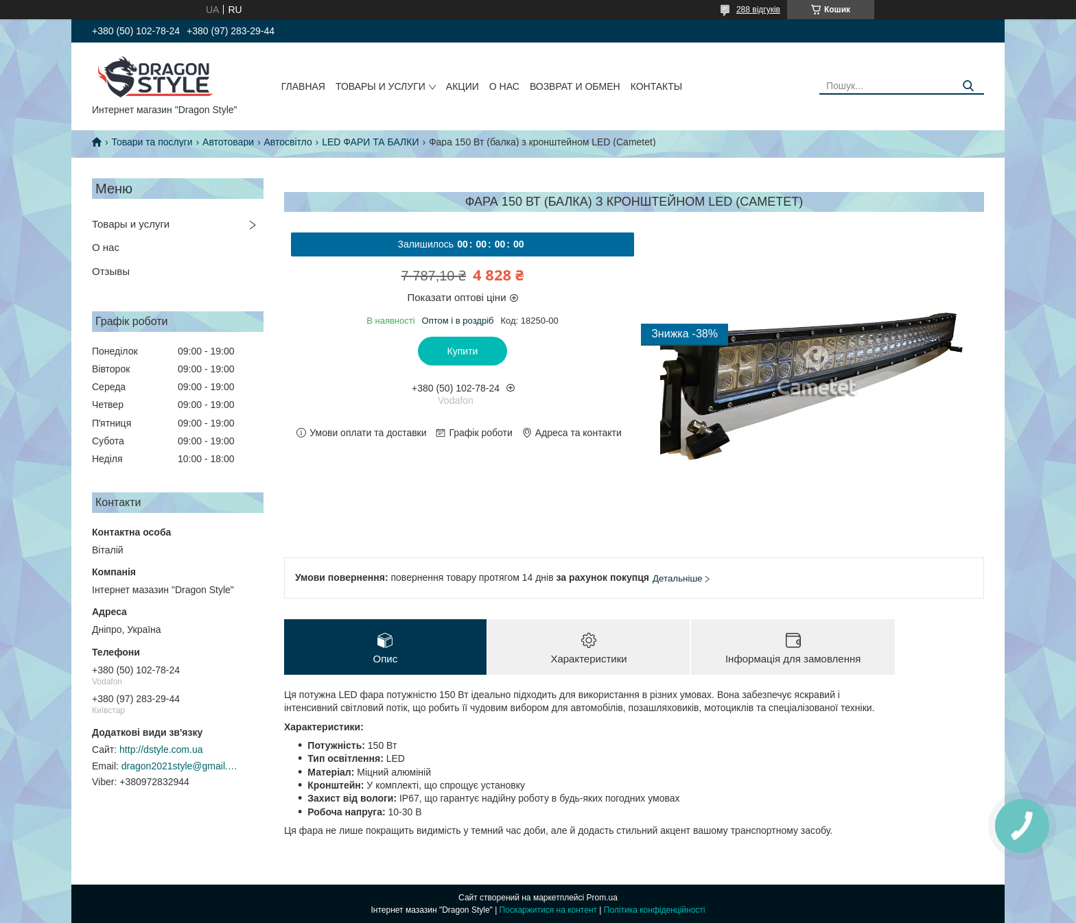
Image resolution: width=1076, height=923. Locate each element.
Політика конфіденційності (654, 910)
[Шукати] (968, 86)
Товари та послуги (151, 142)
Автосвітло (288, 142)
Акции (462, 86)
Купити (462, 351)
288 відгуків (758, 9)
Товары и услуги (380, 86)
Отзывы (111, 271)
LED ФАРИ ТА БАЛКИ (370, 142)
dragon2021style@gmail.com (179, 765)
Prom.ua (602, 897)
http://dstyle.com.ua (160, 749)
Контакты (657, 86)
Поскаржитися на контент (548, 910)
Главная (303, 86)
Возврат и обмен (575, 86)
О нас (504, 86)
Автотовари (228, 142)
